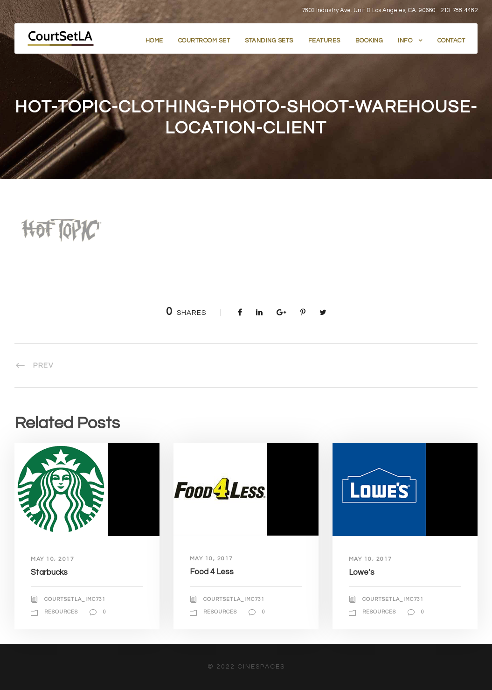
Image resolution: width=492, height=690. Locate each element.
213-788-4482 (459, 10)
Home (154, 40)
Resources (61, 611)
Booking (369, 40)
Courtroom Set (204, 40)
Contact (451, 40)
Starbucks (49, 572)
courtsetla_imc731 (74, 599)
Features (324, 40)
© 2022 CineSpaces (246, 666)
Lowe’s (361, 572)
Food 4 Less (212, 572)
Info (405, 40)
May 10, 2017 (52, 559)
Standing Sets (269, 40)
